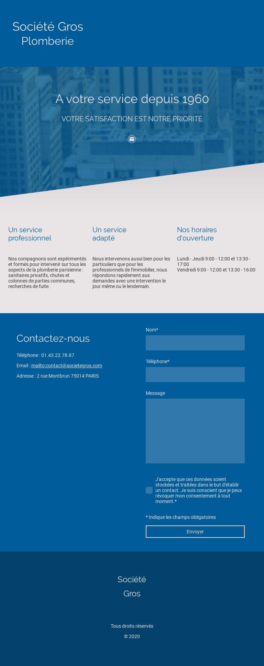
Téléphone (157, 361)
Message (155, 393)
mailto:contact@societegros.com (66, 365)
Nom (152, 329)
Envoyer (195, 531)
